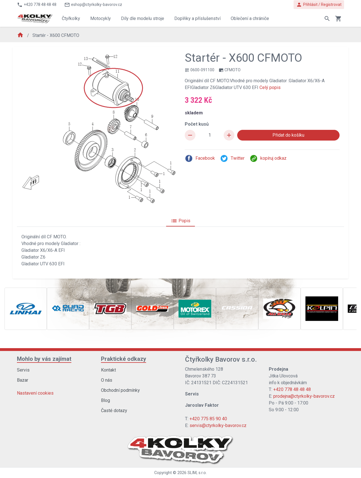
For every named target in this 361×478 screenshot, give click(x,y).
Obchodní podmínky (120, 390)
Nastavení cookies (35, 393)
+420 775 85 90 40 (208, 418)
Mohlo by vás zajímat (44, 358)
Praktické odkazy (123, 358)
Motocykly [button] (100, 18)
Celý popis (270, 87)
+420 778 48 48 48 (292, 389)
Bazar (22, 380)
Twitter (232, 158)
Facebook (200, 158)
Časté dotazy (114, 410)
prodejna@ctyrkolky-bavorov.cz (304, 396)
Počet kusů (197, 124)
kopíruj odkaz (268, 158)
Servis (23, 370)
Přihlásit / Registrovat (319, 5)
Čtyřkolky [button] (71, 18)
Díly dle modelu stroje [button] (142, 18)
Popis (180, 220)
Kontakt (108, 370)
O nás (106, 380)
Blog (105, 400)
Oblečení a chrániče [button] (250, 18)
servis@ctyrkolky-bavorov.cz (218, 425)
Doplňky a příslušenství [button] (197, 18)
